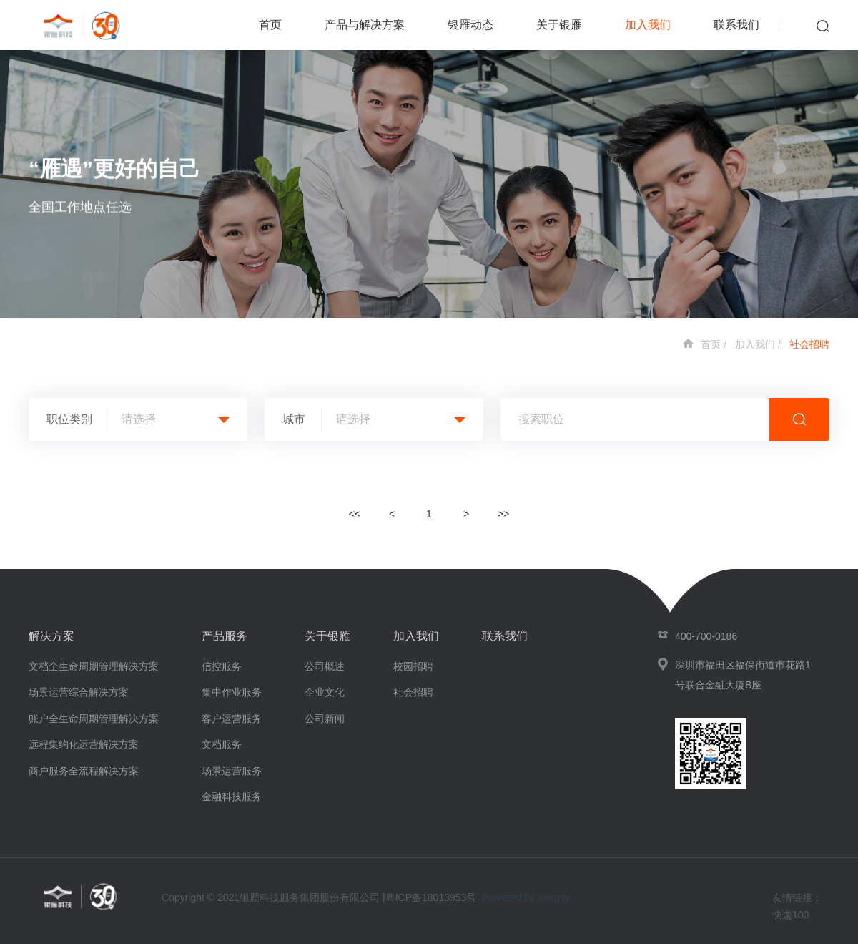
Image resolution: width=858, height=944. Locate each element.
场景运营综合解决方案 (79, 692)
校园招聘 (413, 666)
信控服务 (222, 666)
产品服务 (224, 636)
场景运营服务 (232, 771)
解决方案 (51, 636)
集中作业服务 (232, 692)
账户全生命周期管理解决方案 (94, 718)
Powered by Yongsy (526, 897)
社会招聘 (809, 344)
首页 (270, 25)
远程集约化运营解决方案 (84, 744)
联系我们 (736, 25)
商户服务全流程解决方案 (84, 771)
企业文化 (325, 692)
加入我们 (648, 25)
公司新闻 (325, 718)
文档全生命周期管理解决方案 (94, 666)
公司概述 (325, 666)
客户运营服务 (232, 718)
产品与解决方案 (365, 25)
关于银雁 (559, 25)
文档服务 (222, 744)
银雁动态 (470, 25)
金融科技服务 (232, 796)
